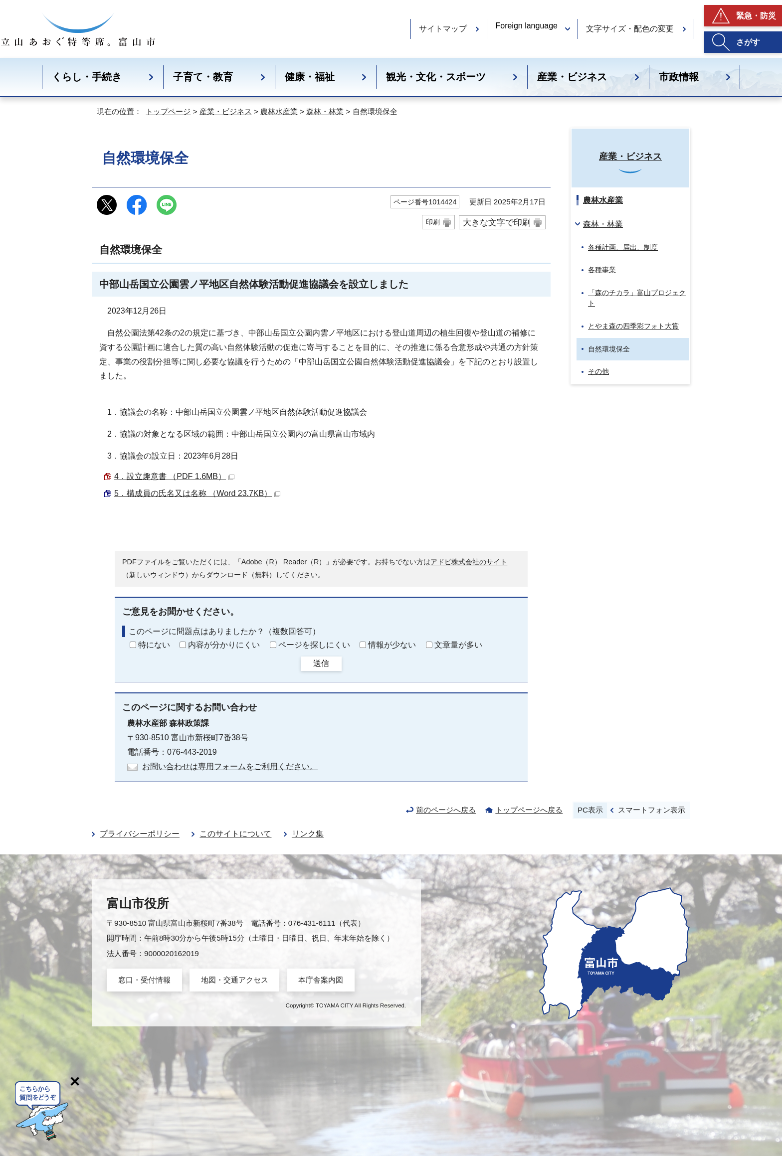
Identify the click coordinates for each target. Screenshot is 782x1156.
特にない (154, 645)
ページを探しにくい (314, 645)
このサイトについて (235, 833)
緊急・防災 (756, 15)
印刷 (433, 222)
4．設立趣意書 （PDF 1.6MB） (174, 476)
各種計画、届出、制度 (623, 247)
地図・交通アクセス (234, 980)
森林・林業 (325, 111)
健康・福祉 (310, 76)
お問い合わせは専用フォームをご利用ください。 (230, 766)
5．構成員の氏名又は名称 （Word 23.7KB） (197, 493)
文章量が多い (458, 645)
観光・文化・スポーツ (436, 76)
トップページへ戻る (529, 810)
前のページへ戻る (446, 810)
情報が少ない (392, 645)
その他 (598, 371)
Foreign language (526, 25)
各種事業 (602, 270)
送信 (321, 663)
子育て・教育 (203, 76)
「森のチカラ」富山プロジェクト (637, 298)
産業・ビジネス (572, 76)
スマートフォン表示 (651, 810)
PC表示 (590, 810)
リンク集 (308, 833)
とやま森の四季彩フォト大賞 (633, 326)
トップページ (168, 111)
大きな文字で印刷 (497, 222)
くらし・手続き (87, 76)
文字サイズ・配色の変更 (630, 28)
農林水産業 (279, 111)
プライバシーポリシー (140, 833)
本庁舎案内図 (320, 980)
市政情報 (679, 76)
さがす (748, 42)
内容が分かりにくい (224, 645)
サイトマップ (443, 28)
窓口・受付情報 (144, 980)
